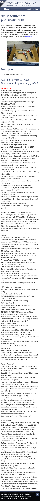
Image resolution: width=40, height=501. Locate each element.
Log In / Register (33, 9)
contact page (29, 37)
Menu (6, 9)
